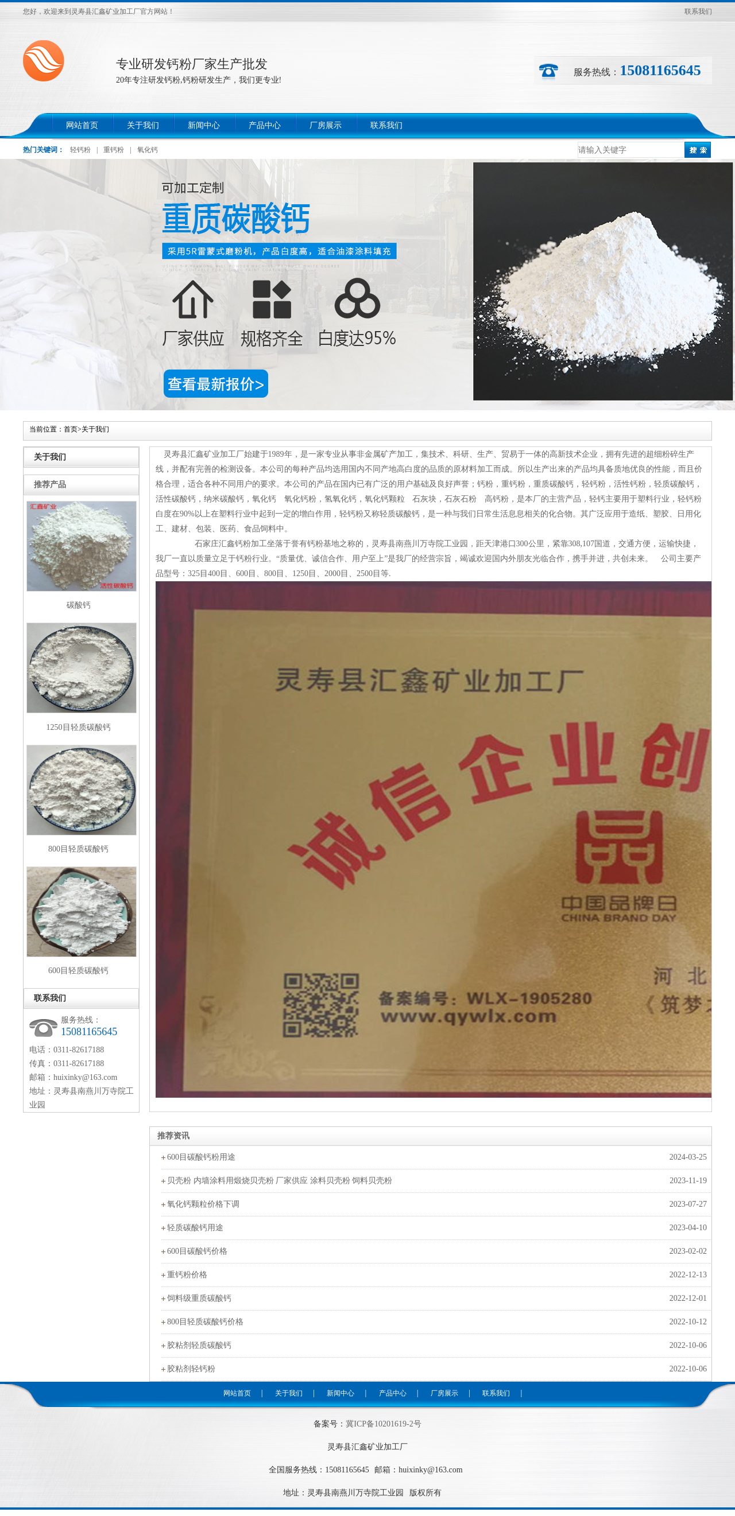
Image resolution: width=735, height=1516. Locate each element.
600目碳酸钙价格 (197, 1251)
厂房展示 (326, 125)
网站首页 (82, 125)
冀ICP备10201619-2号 (383, 1424)
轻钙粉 (80, 150)
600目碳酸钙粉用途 (201, 1157)
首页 (71, 429)
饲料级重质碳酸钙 (199, 1298)
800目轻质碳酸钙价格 (205, 1321)
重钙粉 (113, 150)
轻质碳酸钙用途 (195, 1227)
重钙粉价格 (187, 1274)
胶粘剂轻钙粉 (191, 1369)
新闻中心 (204, 125)
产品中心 (265, 125)
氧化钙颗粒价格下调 (203, 1204)
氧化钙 (147, 150)
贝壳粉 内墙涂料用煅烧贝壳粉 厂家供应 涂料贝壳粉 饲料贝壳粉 (279, 1180)
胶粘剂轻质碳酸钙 (199, 1345)
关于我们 (143, 125)
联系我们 (698, 11)
